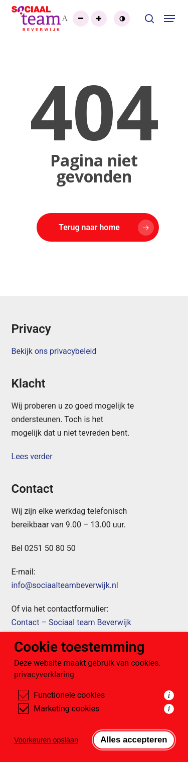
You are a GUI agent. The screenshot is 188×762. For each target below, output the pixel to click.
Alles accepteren (133, 739)
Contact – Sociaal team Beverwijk (71, 622)
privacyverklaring (44, 674)
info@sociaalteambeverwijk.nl (65, 585)
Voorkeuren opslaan (46, 740)
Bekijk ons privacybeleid (54, 351)
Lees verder (32, 456)
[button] (170, 19)
